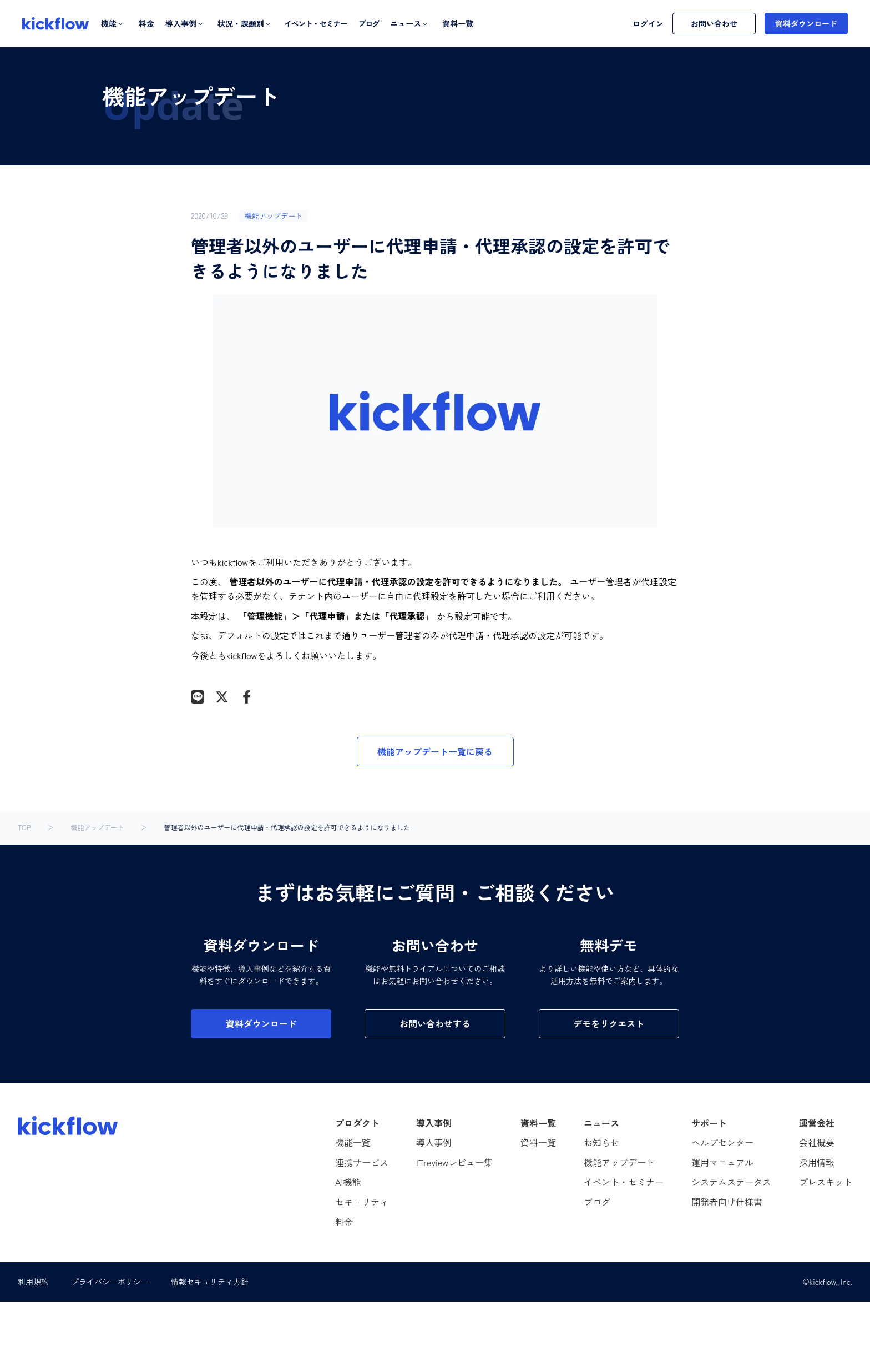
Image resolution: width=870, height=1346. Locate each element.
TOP (24, 827)
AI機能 (348, 1181)
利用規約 (33, 1281)
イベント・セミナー (315, 23)
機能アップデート (97, 827)
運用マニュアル (722, 1162)
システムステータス (731, 1181)
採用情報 (816, 1162)
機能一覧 (353, 1142)
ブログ (368, 23)
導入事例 (434, 1142)
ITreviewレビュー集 (454, 1162)
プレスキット (825, 1181)
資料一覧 (457, 23)
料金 (146, 23)
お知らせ (601, 1142)
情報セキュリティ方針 (210, 1281)
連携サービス (361, 1162)
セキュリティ (361, 1201)
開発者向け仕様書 (726, 1201)
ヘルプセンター (722, 1142)
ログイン (648, 23)
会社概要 (816, 1142)
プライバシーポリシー (110, 1281)
